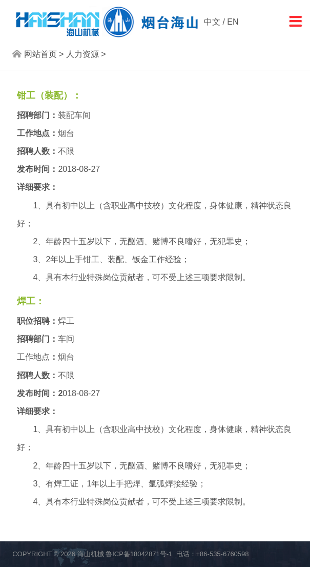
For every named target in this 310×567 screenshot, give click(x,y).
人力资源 (82, 54)
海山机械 (90, 554)
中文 (212, 21)
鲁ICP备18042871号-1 (139, 554)
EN (232, 21)
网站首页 (40, 54)
